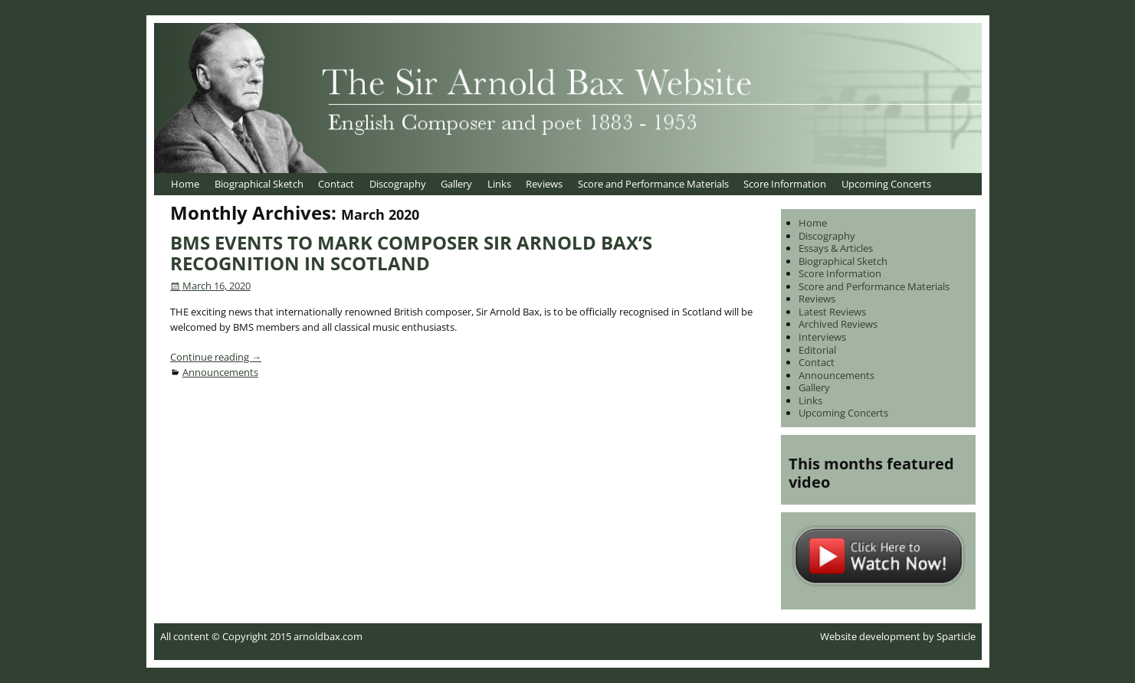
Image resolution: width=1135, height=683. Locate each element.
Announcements (220, 372)
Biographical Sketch (259, 184)
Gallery (456, 184)
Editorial (817, 350)
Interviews (822, 337)
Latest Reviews (832, 312)
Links (499, 184)
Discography (397, 184)
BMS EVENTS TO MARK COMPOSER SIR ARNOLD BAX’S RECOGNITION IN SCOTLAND (411, 253)
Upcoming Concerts (886, 184)
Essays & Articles (836, 248)
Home (185, 184)
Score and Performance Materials (653, 184)
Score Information (784, 184)
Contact (336, 184)
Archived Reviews (838, 324)
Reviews (544, 184)
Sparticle (956, 636)
